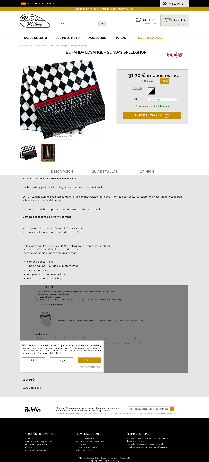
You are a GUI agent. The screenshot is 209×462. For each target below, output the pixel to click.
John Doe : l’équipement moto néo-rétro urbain (147, 447)
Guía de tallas (81, 444)
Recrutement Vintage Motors (37, 444)
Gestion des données (109, 458)
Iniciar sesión (150, 24)
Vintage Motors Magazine (35, 450)
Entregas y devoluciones (86, 447)
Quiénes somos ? (32, 438)
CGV (97, 458)
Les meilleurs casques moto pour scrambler (146, 444)
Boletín (32, 410)
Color (137, 88)
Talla (137, 99)
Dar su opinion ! (31, 388)
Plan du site (125, 458)
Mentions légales (86, 458)
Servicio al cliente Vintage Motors (90, 441)
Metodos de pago (83, 450)
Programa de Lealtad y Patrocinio (39, 441)
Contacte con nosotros (85, 438)
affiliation (28, 447)
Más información (126, 9)
